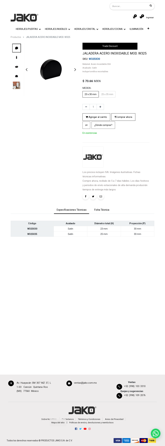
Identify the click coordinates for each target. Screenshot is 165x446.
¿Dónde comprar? (103, 125)
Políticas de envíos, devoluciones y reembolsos (91, 422)
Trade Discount (110, 46)
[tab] (71, 210)
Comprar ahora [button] (123, 117)
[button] (148, 29)
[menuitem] (136, 29)
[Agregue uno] (100, 107)
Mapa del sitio (58, 422)
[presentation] (26, 69)
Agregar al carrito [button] (96, 117)
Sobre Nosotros (48, 419)
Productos (16, 37)
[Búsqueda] (150, 5)
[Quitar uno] (86, 107)
